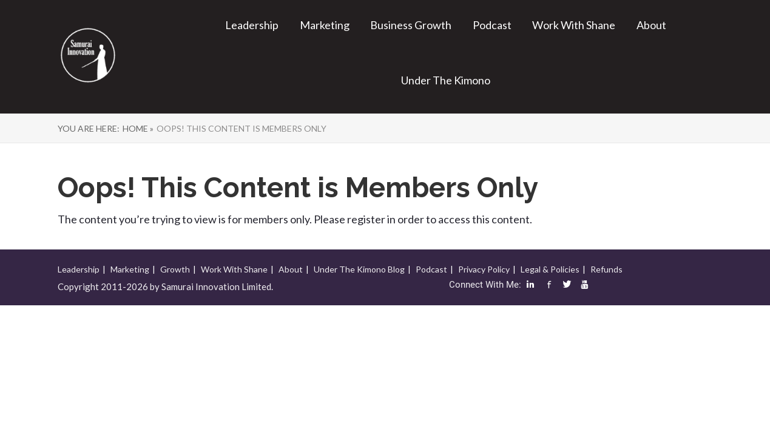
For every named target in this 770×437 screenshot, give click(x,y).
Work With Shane (573, 25)
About (651, 25)
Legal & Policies (550, 269)
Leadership (252, 25)
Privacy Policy (484, 269)
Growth (175, 269)
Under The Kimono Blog (359, 269)
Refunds (606, 269)
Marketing (325, 25)
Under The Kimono (445, 80)
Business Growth (410, 25)
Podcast (492, 25)
